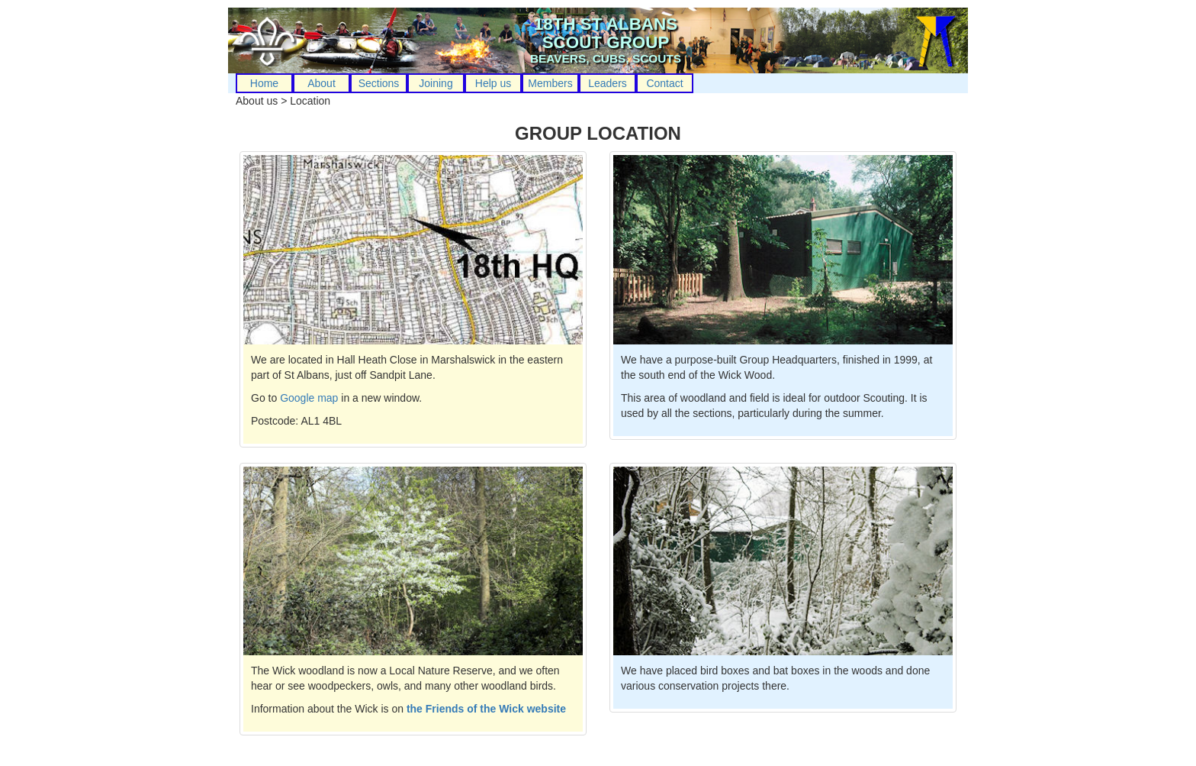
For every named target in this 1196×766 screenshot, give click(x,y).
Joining (435, 83)
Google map (309, 398)
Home (264, 83)
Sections (379, 83)
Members (550, 83)
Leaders (607, 83)
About (321, 83)
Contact (664, 83)
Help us (493, 83)
